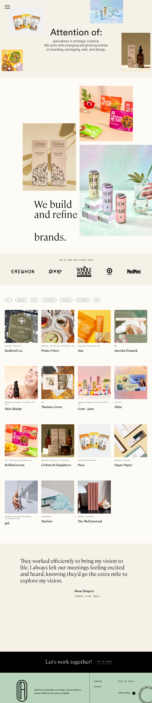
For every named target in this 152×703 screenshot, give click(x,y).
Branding (21, 300)
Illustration (49, 300)
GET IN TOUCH (104, 662)
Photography (83, 300)
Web (97, 300)
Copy (34, 300)
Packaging (66, 300)
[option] (76, 577)
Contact (97, 687)
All (8, 300)
